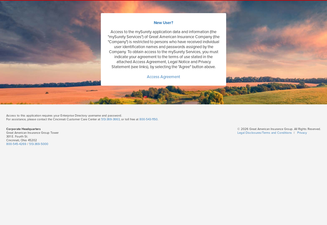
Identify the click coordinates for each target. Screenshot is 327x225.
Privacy (302, 133)
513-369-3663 (110, 119)
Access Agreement (163, 76)
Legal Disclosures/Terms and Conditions (264, 133)
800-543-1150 (148, 119)
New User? (163, 22)
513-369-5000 (38, 144)
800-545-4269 (16, 144)
